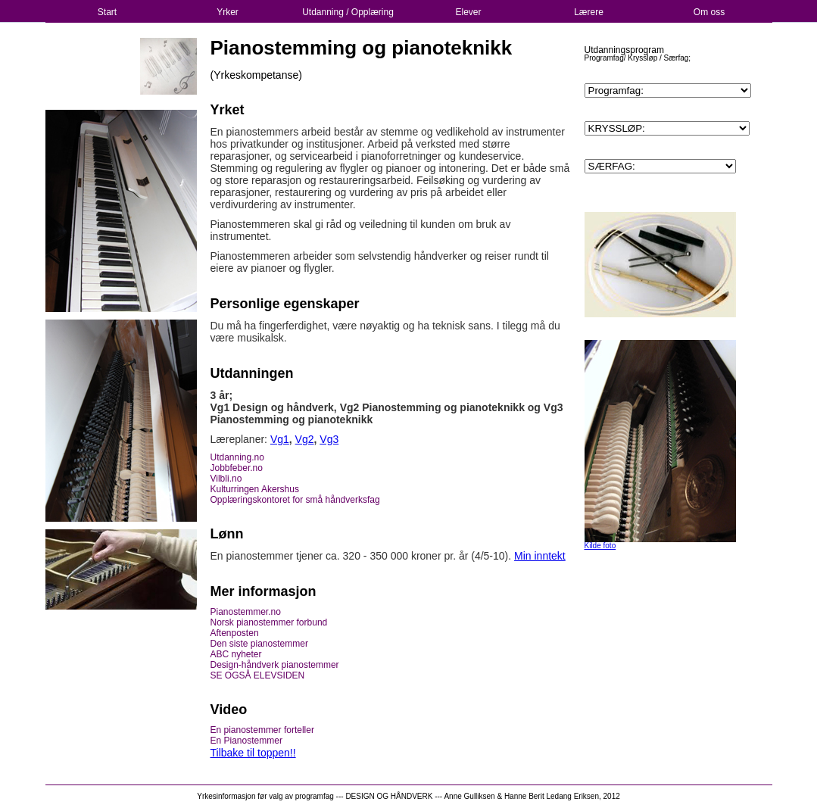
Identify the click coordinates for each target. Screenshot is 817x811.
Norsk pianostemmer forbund (269, 622)
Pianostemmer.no (245, 612)
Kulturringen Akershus (254, 489)
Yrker (228, 12)
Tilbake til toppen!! (253, 753)
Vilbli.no (226, 478)
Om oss (709, 12)
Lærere (588, 12)
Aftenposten (234, 633)
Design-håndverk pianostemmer (274, 665)
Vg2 (304, 439)
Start (107, 12)
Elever (468, 12)
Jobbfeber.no (236, 468)
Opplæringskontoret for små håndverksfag (295, 499)
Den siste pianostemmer (259, 643)
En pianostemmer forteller (262, 730)
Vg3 (329, 439)
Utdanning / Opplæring (348, 12)
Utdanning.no (237, 457)
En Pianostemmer (246, 740)
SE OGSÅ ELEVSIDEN (257, 675)
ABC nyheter (236, 654)
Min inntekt (540, 556)
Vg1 (279, 439)
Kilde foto (600, 545)
